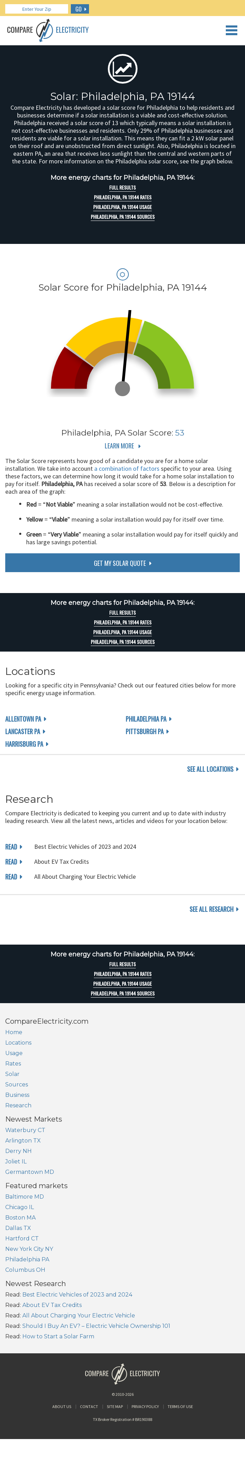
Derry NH (18, 1151)
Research (18, 1105)
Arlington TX (23, 1140)
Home (13, 1032)
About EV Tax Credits (52, 1305)
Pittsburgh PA (145, 731)
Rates (13, 1063)
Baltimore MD (24, 1196)
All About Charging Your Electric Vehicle (78, 1315)
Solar (12, 1074)
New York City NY (29, 1249)
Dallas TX (18, 1228)
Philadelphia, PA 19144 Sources (123, 217)
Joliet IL (16, 1161)
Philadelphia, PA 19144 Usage (122, 207)
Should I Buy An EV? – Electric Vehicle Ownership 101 (96, 1326)
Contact (89, 1406)
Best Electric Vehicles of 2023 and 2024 (77, 1294)
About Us (61, 1406)
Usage (14, 1053)
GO (78, 9)
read (11, 847)
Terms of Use (180, 1406)
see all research (211, 909)
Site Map (115, 1406)
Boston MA (20, 1217)
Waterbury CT (25, 1130)
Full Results (122, 187)
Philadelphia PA (146, 719)
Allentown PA (23, 719)
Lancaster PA (22, 731)
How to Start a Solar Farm (58, 1336)
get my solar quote (120, 563)
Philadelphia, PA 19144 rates (122, 197)
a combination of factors (126, 468)
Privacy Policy (145, 1406)
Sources (16, 1084)
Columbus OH (25, 1270)
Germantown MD (29, 1172)
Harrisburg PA (24, 744)
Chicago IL (19, 1207)
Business (17, 1095)
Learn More (119, 445)
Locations (18, 1042)
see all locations (210, 769)
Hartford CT (22, 1238)
